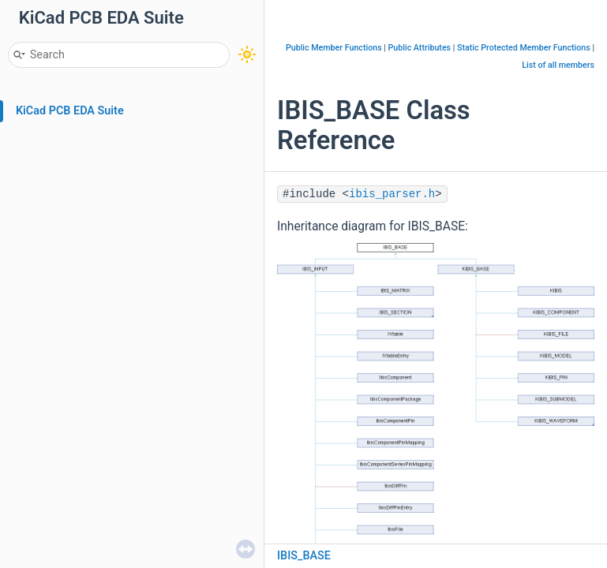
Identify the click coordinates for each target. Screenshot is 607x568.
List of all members (558, 65)
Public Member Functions (334, 48)
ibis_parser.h (392, 194)
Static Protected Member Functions (523, 48)
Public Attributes (420, 48)
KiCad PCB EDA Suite (70, 111)
